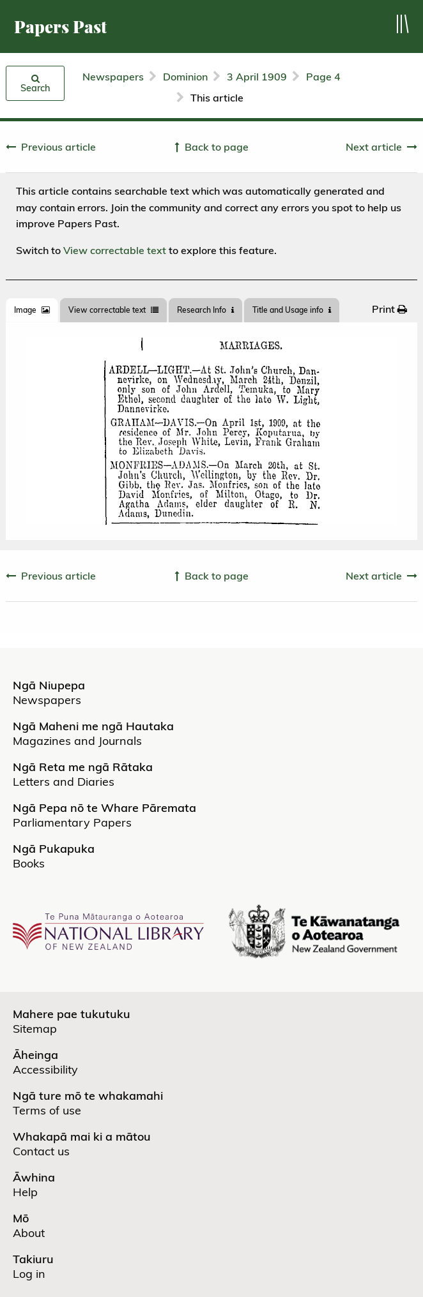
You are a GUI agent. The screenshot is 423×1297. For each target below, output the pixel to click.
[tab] (32, 310)
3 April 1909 (257, 76)
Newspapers (113, 76)
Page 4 (323, 76)
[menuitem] (389, 309)
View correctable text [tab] (113, 310)
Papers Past (60, 26)
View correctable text (114, 250)
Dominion (185, 76)
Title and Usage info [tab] (291, 310)
